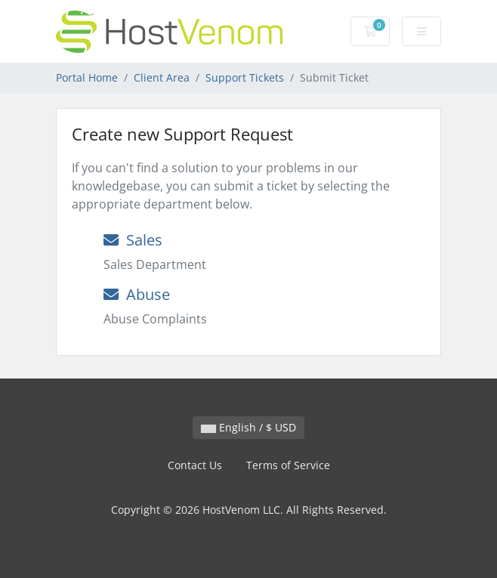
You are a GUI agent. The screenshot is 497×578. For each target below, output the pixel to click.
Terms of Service (288, 465)
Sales (132, 240)
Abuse (136, 294)
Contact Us (195, 465)
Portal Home (87, 77)
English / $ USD (248, 427)
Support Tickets (244, 77)
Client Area (162, 77)
